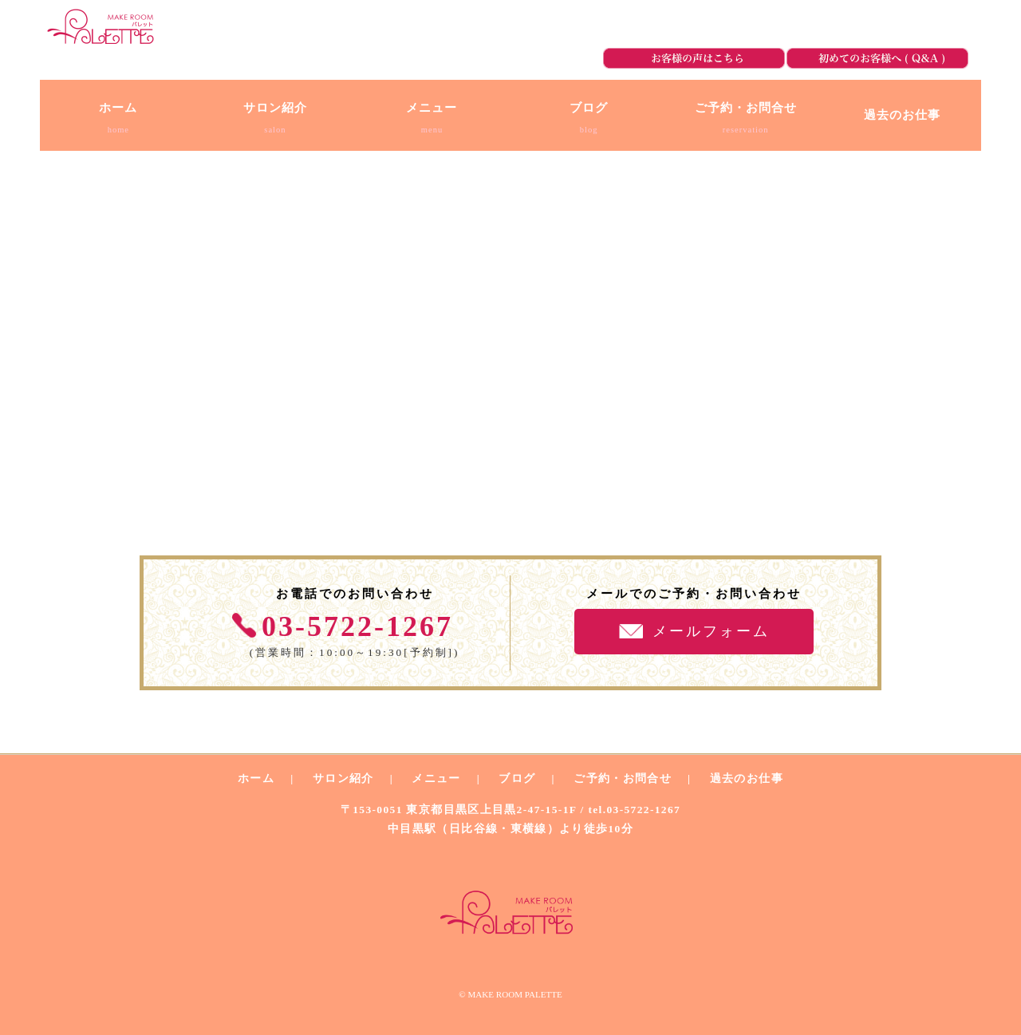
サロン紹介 (343, 778)
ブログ (517, 778)
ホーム (256, 778)
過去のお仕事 (746, 778)
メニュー (436, 778)
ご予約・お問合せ (888, 28)
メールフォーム (711, 631)
